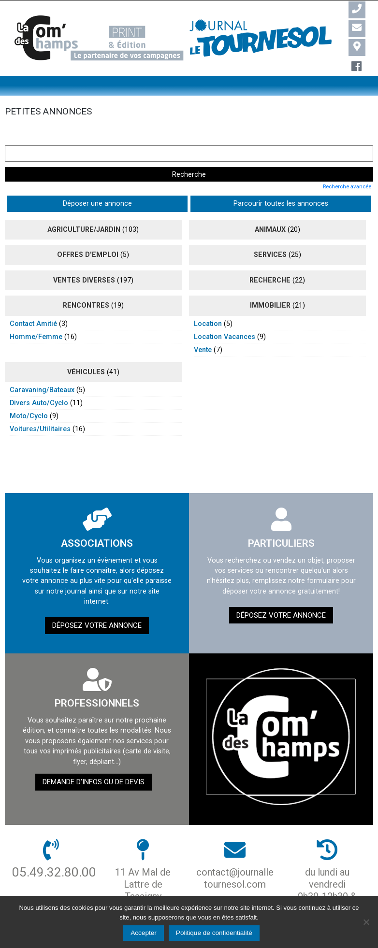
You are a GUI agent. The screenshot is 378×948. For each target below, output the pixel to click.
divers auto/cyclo (39, 382)
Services (270, 234)
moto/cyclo (29, 395)
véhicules (86, 351)
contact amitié (33, 303)
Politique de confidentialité (214, 932)
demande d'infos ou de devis (94, 761)
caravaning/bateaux (42, 369)
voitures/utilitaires (40, 408)
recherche (270, 259)
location (208, 303)
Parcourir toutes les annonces (140, 183)
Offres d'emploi (87, 234)
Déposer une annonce (45, 183)
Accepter (144, 932)
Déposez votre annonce (97, 604)
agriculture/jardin (83, 208)
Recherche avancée (347, 165)
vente (203, 329)
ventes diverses (84, 259)
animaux (270, 208)
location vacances (224, 316)
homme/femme (36, 316)
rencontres (86, 285)
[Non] (366, 922)
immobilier (270, 285)
